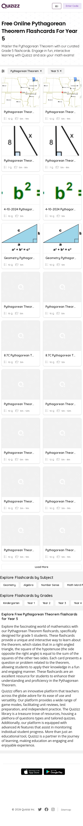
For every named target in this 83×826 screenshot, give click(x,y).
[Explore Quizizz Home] (11, 6)
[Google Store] (54, 771)
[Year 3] (62, 603)
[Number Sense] (50, 585)
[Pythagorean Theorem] (26, 71)
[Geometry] (9, 585)
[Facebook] (46, 809)
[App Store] (31, 771)
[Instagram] (53, 809)
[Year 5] (56, 71)
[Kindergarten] (11, 603)
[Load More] (41, 567)
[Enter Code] (72, 6)
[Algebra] (28, 585)
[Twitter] (40, 809)
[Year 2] (46, 603)
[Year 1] (31, 603)
